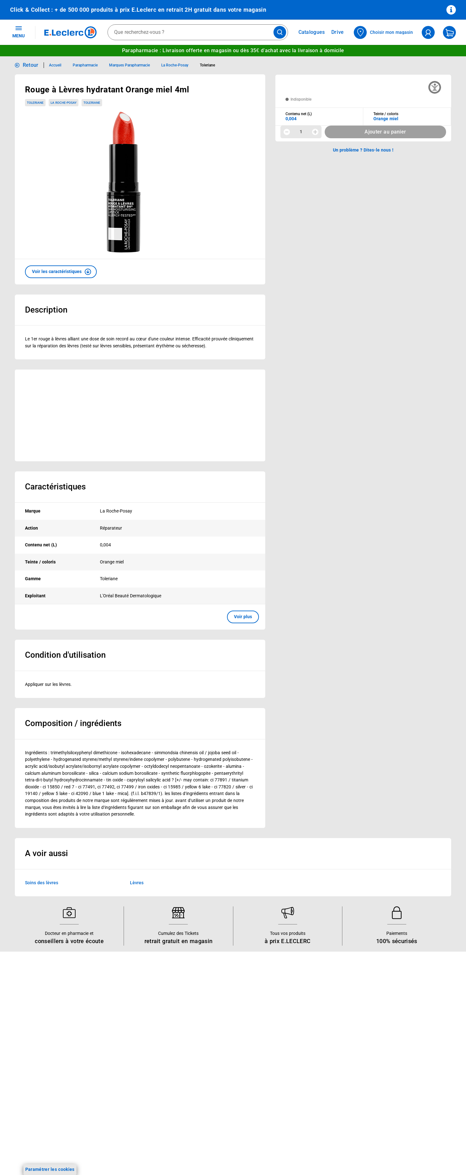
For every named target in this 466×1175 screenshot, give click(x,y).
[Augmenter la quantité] (315, 132)
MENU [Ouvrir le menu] (18, 31)
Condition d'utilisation (65, 654)
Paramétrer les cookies (50, 1169)
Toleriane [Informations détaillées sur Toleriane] (207, 65)
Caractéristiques (55, 486)
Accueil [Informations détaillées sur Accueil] (55, 65)
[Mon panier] (449, 32)
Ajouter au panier (385, 131)
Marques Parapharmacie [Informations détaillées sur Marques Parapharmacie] (129, 65)
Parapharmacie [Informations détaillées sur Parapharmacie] (85, 65)
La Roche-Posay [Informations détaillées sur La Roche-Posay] (174, 65)
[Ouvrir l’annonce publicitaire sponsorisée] (140, 415)
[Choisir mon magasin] (384, 32)
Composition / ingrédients (73, 723)
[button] (61, 271)
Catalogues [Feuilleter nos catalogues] (311, 32)
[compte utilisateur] (428, 32)
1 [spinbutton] (301, 131)
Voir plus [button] (243, 616)
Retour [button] (31, 65)
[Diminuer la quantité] (287, 132)
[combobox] (197, 32)
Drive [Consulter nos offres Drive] (337, 32)
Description (46, 309)
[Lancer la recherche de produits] (279, 32)
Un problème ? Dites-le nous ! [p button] (363, 150)
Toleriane (35, 102)
